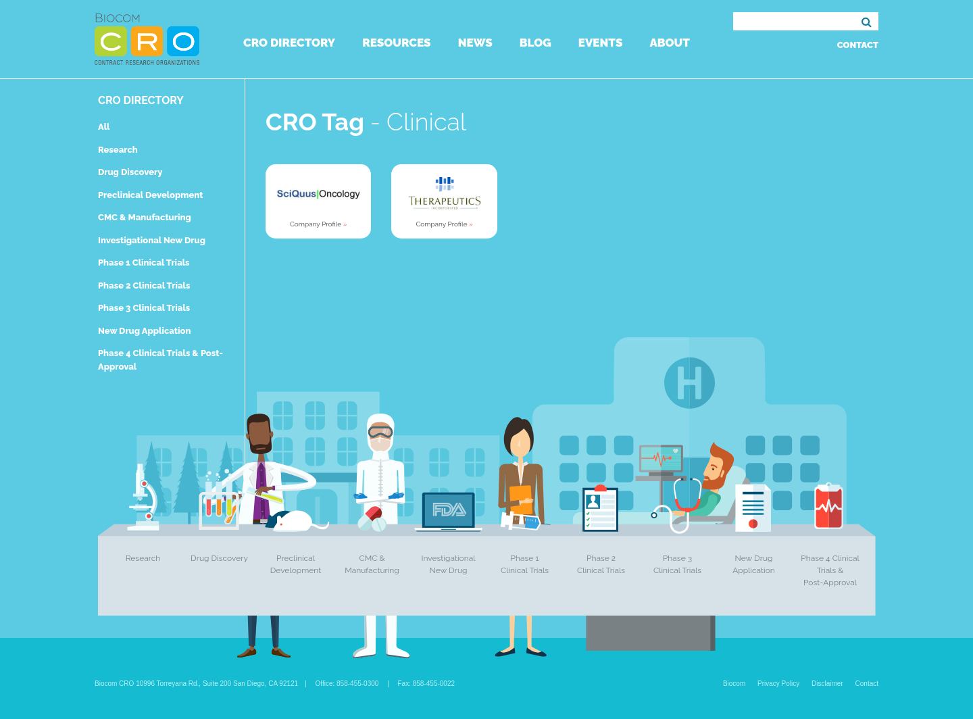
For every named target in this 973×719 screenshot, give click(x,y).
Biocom (734, 683)
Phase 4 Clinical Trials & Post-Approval (830, 570)
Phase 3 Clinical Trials (144, 308)
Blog (535, 42)
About (669, 42)
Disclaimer (827, 683)
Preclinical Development (150, 195)
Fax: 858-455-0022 (426, 683)
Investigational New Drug (151, 240)
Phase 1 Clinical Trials (144, 262)
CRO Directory (289, 42)
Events (600, 42)
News (475, 42)
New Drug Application (144, 331)
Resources (396, 42)
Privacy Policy (778, 683)
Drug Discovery (130, 172)
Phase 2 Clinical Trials (144, 285)
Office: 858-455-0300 (347, 683)
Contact (857, 45)
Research (118, 150)
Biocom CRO (147, 39)
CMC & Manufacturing (144, 217)
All (103, 127)
